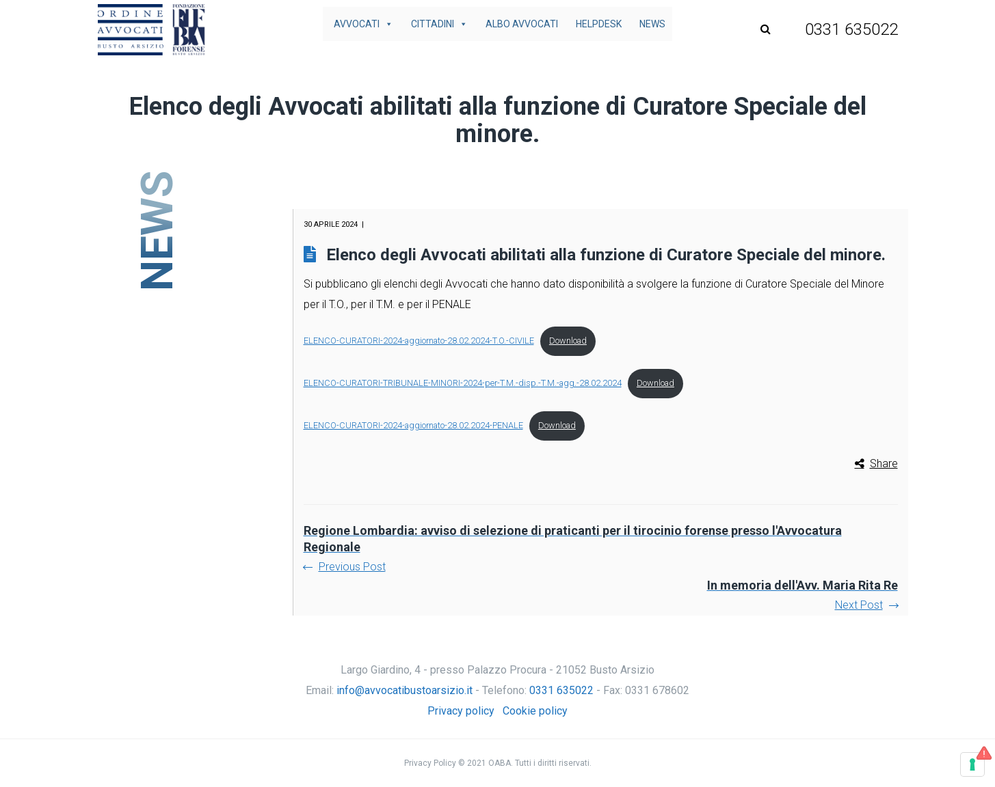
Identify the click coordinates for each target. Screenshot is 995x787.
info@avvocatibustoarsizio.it (404, 690)
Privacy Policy (430, 763)
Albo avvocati (522, 23)
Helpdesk (599, 23)
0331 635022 (561, 690)
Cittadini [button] (439, 23)
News (652, 23)
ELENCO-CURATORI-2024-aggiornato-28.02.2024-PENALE (413, 425)
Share (884, 463)
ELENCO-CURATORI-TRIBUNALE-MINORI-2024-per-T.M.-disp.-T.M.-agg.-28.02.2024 (463, 383)
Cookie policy (535, 710)
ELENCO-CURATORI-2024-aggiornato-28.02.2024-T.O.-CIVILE (419, 340)
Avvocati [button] (363, 23)
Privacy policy (460, 710)
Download (568, 340)
